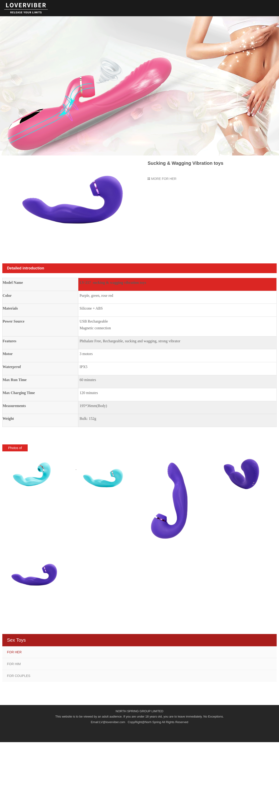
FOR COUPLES (18, 676)
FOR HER (14, 652)
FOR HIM (14, 664)
